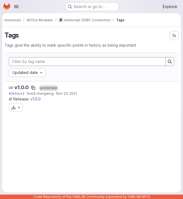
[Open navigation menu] (16, 6)
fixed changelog (40, 93)
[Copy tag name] (33, 87)
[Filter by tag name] (87, 61)
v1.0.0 (21, 87)
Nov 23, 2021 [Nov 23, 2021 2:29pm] (66, 93)
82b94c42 (16, 93)
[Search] (169, 61)
